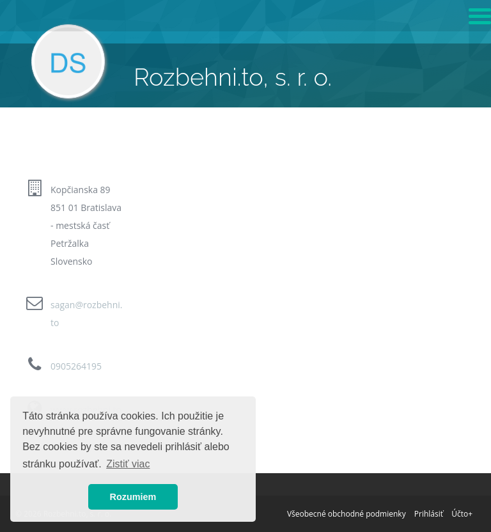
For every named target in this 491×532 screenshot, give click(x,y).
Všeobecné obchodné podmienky (346, 513)
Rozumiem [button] (133, 497)
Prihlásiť (428, 513)
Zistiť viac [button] (128, 463)
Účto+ (461, 513)
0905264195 (76, 366)
